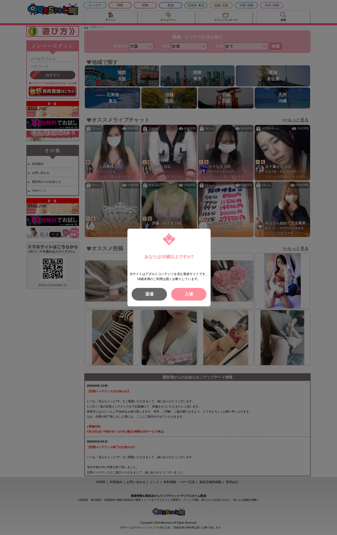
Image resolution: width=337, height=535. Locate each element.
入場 (189, 294)
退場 (149, 294)
